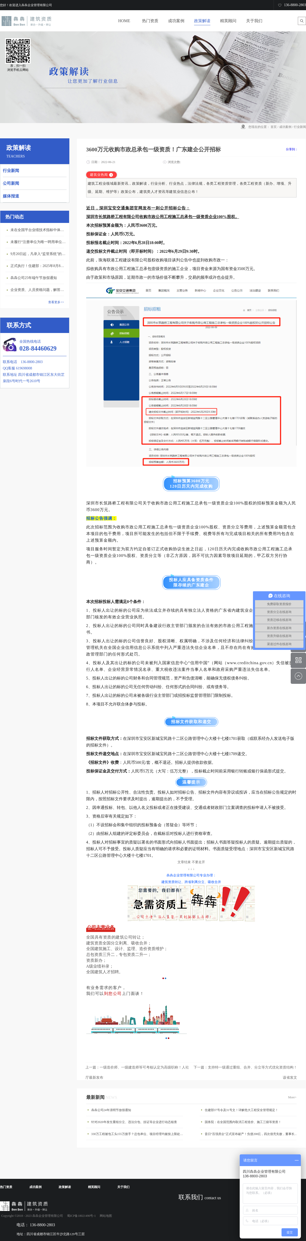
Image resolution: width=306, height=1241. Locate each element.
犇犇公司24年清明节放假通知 (111, 1110)
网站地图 (105, 1216)
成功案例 (285, 127)
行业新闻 (300, 127)
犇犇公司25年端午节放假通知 (33, 278)
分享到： (292, 149)
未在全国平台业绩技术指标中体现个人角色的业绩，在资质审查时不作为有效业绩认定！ (38, 230)
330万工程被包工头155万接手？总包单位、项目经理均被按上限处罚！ (138, 1134)
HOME (124, 21)
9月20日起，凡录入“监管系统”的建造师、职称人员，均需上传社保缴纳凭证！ (38, 254)
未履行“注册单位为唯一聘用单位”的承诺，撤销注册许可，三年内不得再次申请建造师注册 (38, 242)
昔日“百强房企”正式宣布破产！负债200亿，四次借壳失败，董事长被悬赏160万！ (252, 1134)
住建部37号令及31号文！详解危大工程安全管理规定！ (241, 1110)
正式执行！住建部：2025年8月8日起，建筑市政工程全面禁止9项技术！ (38, 266)
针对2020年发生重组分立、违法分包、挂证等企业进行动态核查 (134, 1122)
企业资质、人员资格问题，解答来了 (38, 290)
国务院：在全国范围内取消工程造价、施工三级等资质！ (243, 1122)
